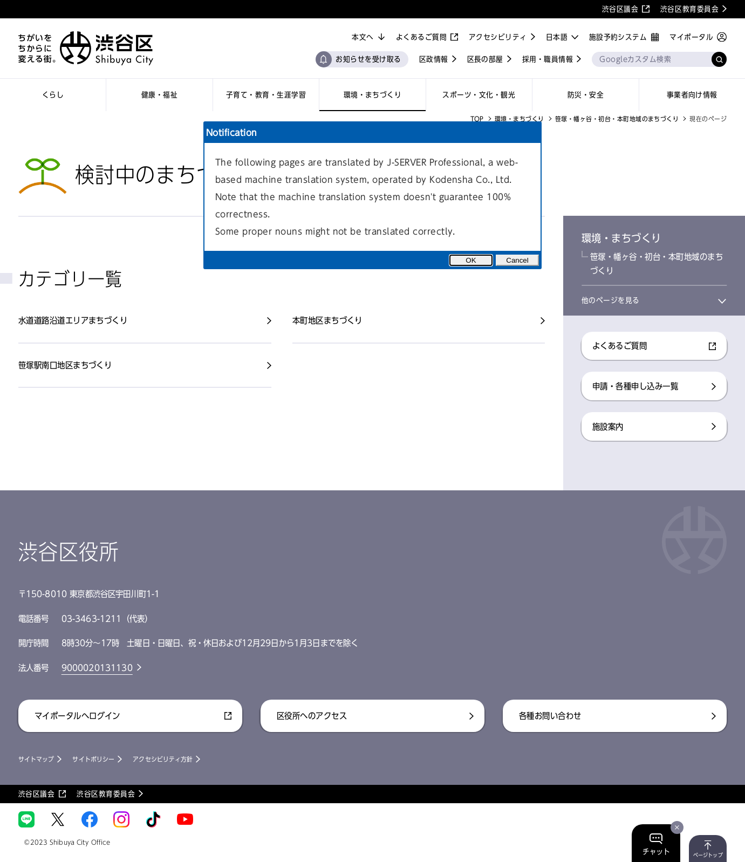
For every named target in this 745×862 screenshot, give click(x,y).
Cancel (517, 260)
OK (471, 260)
